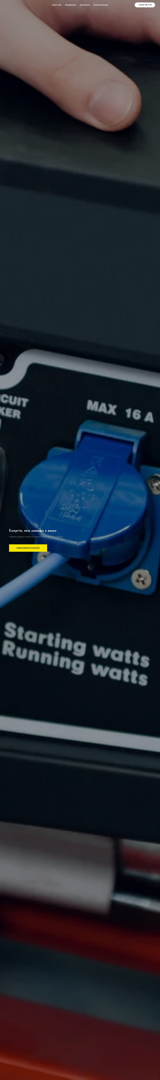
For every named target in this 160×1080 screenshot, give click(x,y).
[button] (28, 548)
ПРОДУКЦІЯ (70, 5)
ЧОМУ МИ (56, 5)
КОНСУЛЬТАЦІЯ (101, 5)
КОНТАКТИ (85, 5)
